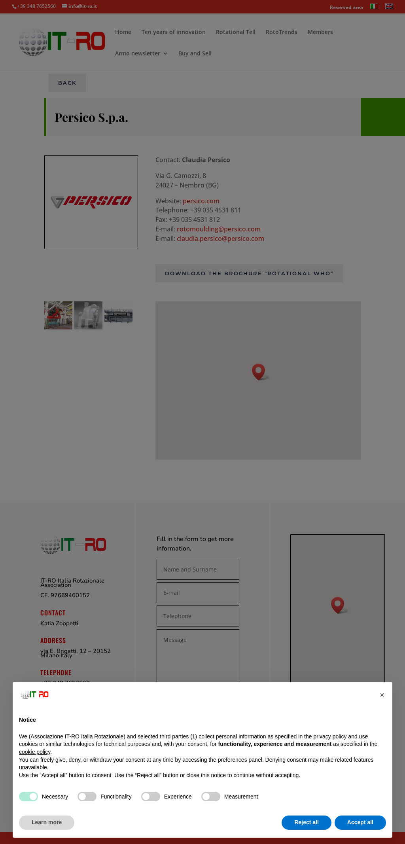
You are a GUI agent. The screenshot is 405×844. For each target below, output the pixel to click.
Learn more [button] (47, 822)
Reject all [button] (306, 822)
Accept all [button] (360, 822)
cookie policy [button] (34, 752)
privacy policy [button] (329, 736)
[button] (382, 695)
